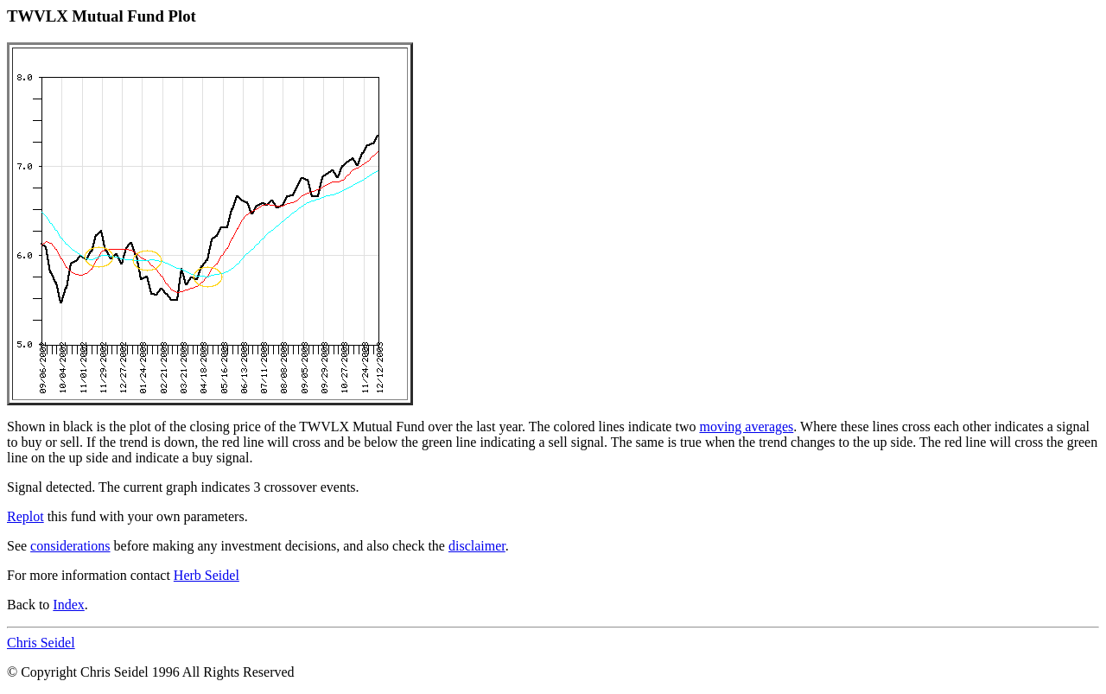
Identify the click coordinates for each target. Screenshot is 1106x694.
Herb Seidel (206, 575)
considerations (70, 545)
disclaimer (476, 545)
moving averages (746, 426)
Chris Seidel (41, 642)
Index (68, 604)
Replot (25, 516)
